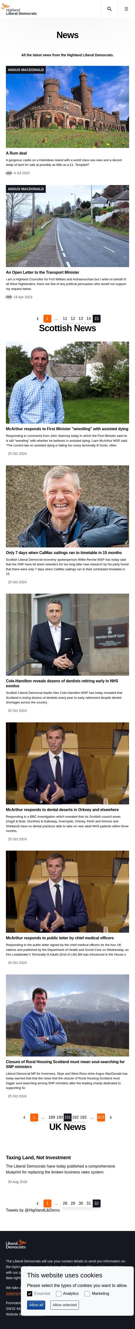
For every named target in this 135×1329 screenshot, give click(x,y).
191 (67, 1117)
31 (89, 1203)
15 (96, 318)
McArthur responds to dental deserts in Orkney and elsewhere (62, 810)
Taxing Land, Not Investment (38, 1157)
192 (75, 1117)
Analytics (71, 1293)
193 (83, 1117)
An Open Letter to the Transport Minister (42, 272)
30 (81, 1203)
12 (73, 318)
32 (96, 1203)
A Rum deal (16, 153)
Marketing (100, 1293)
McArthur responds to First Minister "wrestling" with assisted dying (67, 429)
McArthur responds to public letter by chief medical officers (60, 938)
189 (51, 1117)
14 (89, 318)
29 (73, 1203)
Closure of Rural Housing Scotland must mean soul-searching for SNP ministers (65, 1064)
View (67, 121)
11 (65, 318)
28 (65, 1203)
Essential (42, 1293)
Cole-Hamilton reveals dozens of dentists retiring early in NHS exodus (62, 683)
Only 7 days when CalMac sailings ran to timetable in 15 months (64, 553)
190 (59, 1117)
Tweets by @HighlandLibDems (33, 1210)
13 (81, 318)
